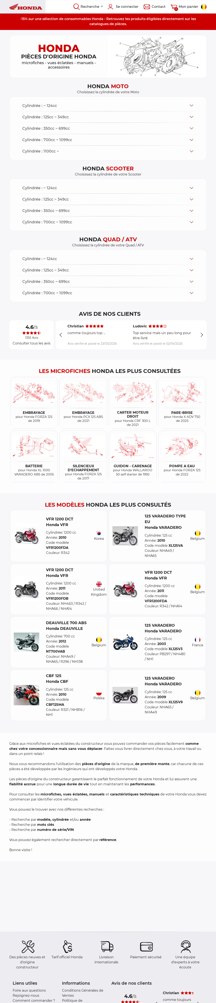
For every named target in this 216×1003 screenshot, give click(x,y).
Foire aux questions (29, 990)
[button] (108, 105)
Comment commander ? (34, 1001)
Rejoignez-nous (26, 996)
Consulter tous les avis (31, 343)
